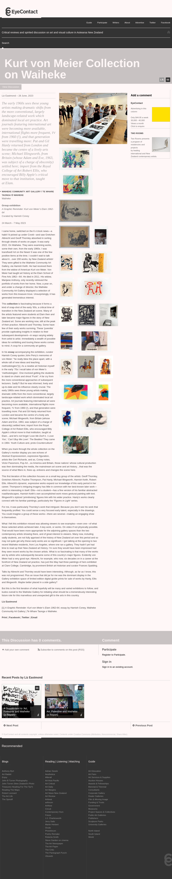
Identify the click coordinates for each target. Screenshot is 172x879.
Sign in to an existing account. (117, 667)
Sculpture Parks (95, 821)
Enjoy (4, 777)
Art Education (94, 771)
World (91, 837)
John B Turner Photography (15, 780)
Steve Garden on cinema (56, 840)
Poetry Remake (52, 834)
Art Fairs (92, 774)
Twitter (25, 617)
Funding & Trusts (96, 802)
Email (34, 617)
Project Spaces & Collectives (101, 812)
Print (4, 617)
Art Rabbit (6, 774)
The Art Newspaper (54, 843)
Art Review (50, 796)
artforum (49, 802)
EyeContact (21, 11)
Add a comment (141, 95)
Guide (89, 22)
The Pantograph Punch (56, 853)
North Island (94, 830)
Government (94, 805)
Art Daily (49, 787)
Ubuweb (49, 856)
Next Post (11, 725)
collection (12, 303)
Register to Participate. (114, 654)
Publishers (93, 818)
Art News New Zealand (56, 793)
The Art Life (7, 796)
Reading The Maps (11, 790)
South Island (94, 834)
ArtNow (48, 805)
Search (5, 43)
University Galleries (97, 824)
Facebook (14, 617)
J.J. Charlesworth (53, 818)
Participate (102, 22)
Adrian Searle (51, 771)
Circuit (48, 809)
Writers (116, 22)
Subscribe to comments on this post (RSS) (62, 649)
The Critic (49, 850)
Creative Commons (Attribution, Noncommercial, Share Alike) (100, 734)
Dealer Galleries (95, 796)
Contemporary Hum (54, 812)
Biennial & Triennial (97, 787)
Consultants (93, 790)
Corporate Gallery (96, 793)
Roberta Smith (52, 837)
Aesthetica (50, 774)
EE (168, 80)
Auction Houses (95, 780)
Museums (92, 809)
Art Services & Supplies (99, 777)
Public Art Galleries (97, 815)
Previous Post (142, 725)
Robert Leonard (9, 793)
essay (11, 352)
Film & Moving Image (98, 799)
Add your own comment (17, 649)
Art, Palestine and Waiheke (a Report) (62, 713)
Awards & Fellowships (98, 783)
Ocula (48, 827)
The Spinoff (7, 799)
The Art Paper (51, 846)
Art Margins (50, 790)
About (127, 22)
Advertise (139, 22)
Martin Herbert (52, 824)
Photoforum (50, 830)
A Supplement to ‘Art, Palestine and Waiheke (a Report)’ (17, 711)
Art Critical (50, 783)
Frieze (48, 815)
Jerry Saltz (50, 821)
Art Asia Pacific (52, 780)
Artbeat (48, 799)
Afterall (48, 777)
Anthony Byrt (8, 771)
